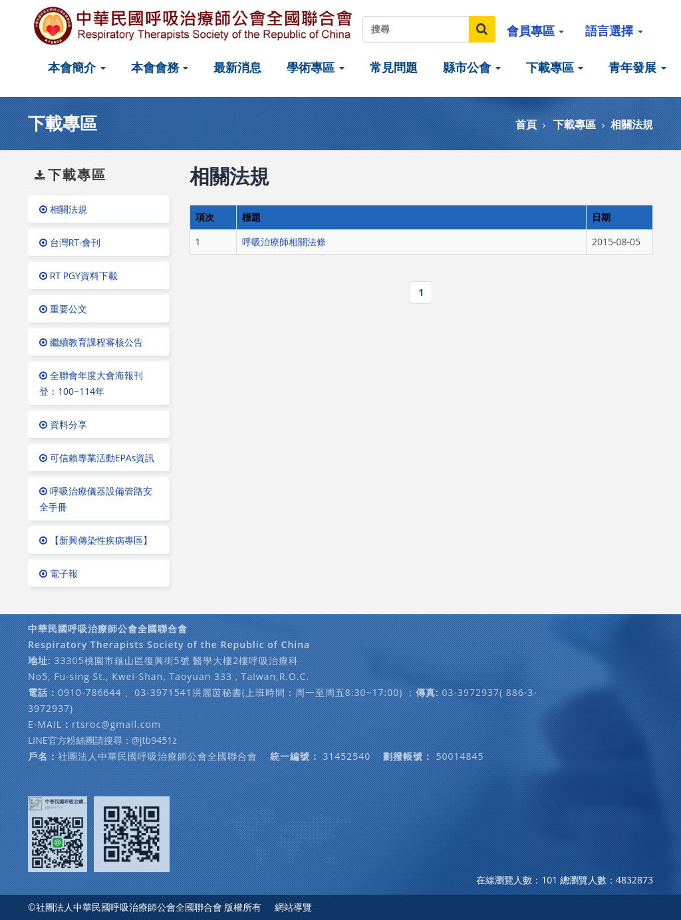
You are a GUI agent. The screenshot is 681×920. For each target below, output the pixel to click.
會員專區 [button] (536, 31)
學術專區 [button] (315, 67)
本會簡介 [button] (77, 67)
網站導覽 (293, 907)
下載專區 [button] (555, 67)
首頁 (526, 124)
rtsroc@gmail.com (116, 724)
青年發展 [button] (637, 67)
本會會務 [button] (160, 67)
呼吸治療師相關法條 (284, 241)
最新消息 (237, 67)
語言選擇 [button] (614, 31)
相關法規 (632, 124)
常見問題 (394, 67)
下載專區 (574, 124)
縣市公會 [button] (472, 67)
